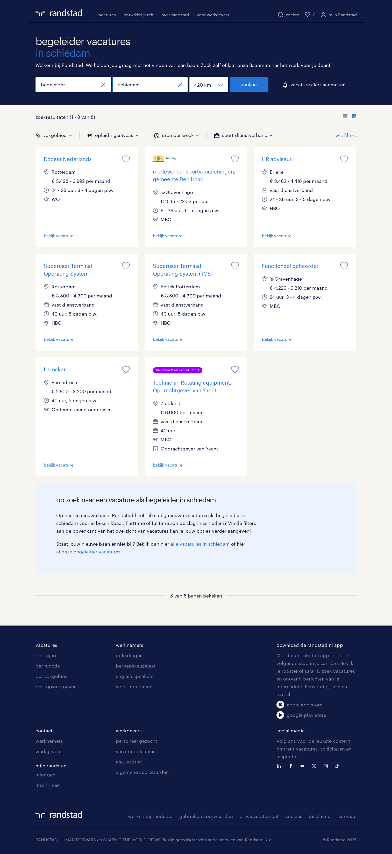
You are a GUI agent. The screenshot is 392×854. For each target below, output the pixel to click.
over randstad (175, 14)
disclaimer (320, 816)
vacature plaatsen (136, 751)
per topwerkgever (55, 686)
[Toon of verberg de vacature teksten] (350, 117)
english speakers (134, 676)
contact (44, 730)
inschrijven (47, 785)
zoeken (249, 84)
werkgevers (48, 751)
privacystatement (259, 816)
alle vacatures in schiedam (200, 544)
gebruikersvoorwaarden (206, 816)
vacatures (106, 14)
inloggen (45, 774)
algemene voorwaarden (142, 772)
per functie (47, 666)
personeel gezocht (136, 741)
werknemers (129, 645)
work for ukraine (134, 686)
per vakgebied (51, 676)
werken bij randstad (150, 816)
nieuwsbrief (129, 762)
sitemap (348, 816)
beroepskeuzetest (136, 666)
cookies (293, 816)
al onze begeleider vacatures (88, 551)
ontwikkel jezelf (139, 14)
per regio (45, 655)
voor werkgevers (213, 14)
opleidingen (129, 655)
